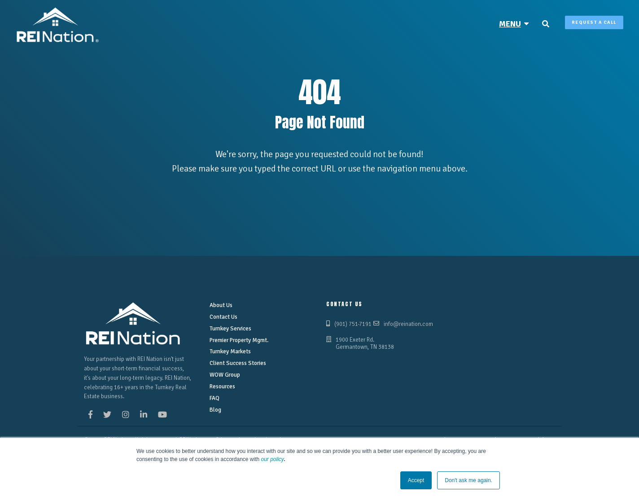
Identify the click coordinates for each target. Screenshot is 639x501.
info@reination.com (408, 324)
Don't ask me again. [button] (468, 480)
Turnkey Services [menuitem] (230, 328)
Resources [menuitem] (222, 386)
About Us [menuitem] (221, 305)
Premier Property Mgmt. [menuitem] (239, 340)
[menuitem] (514, 24)
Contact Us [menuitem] (223, 317)
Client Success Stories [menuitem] (238, 363)
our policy (272, 459)
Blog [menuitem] (215, 409)
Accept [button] (416, 480)
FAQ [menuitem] (214, 398)
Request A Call (594, 22)
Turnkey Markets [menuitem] (230, 351)
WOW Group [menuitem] (225, 374)
